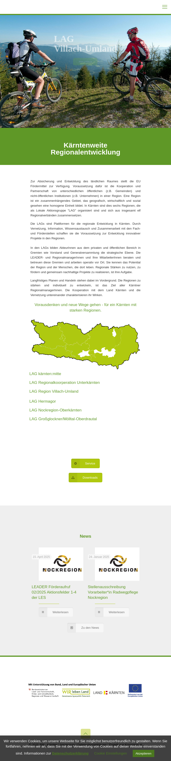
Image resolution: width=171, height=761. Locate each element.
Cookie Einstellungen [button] (110, 753)
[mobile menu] (165, 7)
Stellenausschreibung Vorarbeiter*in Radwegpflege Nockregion (113, 592)
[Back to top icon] (85, 734)
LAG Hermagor (42, 401)
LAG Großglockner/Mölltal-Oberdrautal (63, 419)
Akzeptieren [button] (144, 753)
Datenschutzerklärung (70, 753)
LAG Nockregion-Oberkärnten (55, 410)
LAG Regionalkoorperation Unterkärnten (64, 382)
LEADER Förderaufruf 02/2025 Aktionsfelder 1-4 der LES (54, 592)
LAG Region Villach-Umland (53, 391)
